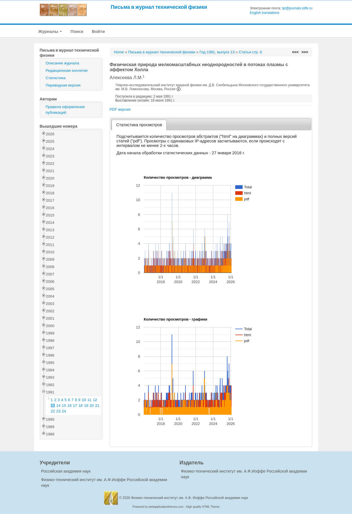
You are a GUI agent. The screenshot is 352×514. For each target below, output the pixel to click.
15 (64, 405)
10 (84, 400)
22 (53, 411)
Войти (98, 31)
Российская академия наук (66, 471)
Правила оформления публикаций (65, 110)
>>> (304, 52)
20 (91, 405)
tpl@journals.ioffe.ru (297, 8)
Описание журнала (62, 63)
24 (64, 411)
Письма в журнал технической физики (159, 7)
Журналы (50, 31)
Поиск (76, 31)
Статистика (56, 78)
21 (97, 405)
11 (89, 400)
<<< (295, 52)
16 (69, 405)
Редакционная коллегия (67, 70)
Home (119, 52)
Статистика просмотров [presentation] (139, 125)
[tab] (139, 125)
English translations (264, 13)
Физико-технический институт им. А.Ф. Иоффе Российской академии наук (189, 498)
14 (58, 405)
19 (86, 405)
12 (95, 400)
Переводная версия (63, 85)
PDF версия (120, 109)
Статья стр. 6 (250, 52)
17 (75, 405)
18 (80, 405)
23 (58, 411)
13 (53, 405)
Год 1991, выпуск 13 (216, 52)
